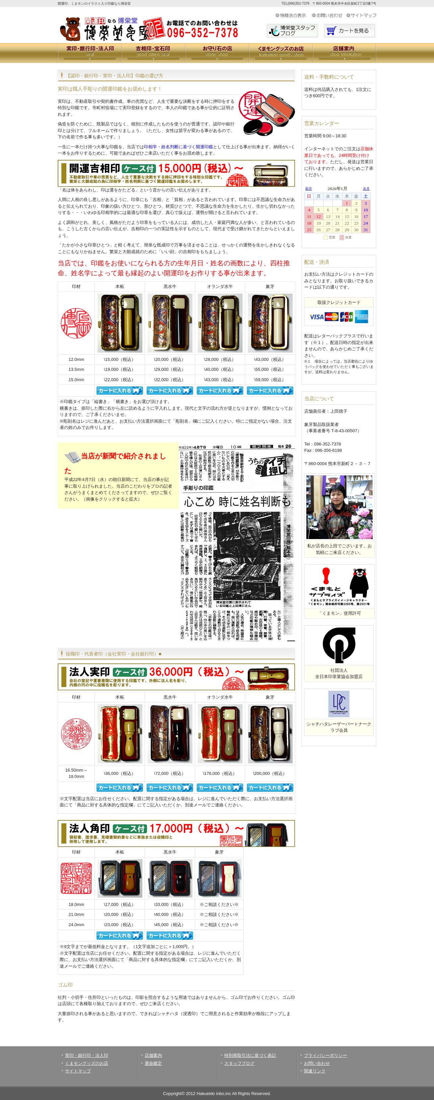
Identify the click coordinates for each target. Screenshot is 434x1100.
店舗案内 (153, 1055)
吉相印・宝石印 (153, 53)
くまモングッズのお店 (281, 53)
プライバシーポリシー (325, 1055)
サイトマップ (361, 15)
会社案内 (344, 53)
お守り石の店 (217, 53)
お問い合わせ (329, 15)
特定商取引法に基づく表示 (293, 15)
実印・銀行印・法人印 (89, 53)
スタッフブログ (239, 1063)
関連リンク (315, 1070)
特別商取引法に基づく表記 (250, 1055)
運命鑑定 (153, 1063)
